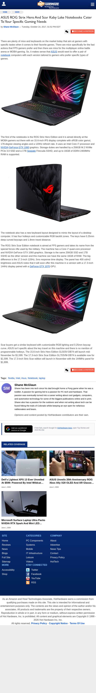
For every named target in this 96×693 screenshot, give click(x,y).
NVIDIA (4, 147)
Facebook (36, 574)
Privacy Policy (57, 557)
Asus (23, 378)
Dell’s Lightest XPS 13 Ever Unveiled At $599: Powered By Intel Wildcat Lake (22, 481)
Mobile (29, 549)
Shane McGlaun (25, 384)
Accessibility (8, 570)
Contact (54, 553)
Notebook (33, 378)
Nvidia (11, 378)
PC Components (34, 540)
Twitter (34, 570)
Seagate (31, 151)
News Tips (55, 549)
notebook (5, 55)
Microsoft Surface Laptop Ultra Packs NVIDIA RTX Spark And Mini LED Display (23, 522)
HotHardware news (64, 428)
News (17, 12)
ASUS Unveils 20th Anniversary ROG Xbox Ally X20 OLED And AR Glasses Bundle (71, 481)
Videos (29, 561)
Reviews (6, 545)
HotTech (54, 561)
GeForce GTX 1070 (40, 266)
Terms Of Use (77, 623)
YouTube (35, 578)
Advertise (55, 545)
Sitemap (6, 561)
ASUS (54, 51)
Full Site (6, 557)
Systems (30, 545)
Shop (4, 574)
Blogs (5, 553)
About (53, 540)
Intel (18, 378)
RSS (33, 582)
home (5, 12)
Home (5, 540)
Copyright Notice (58, 623)
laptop (42, 378)
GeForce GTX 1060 (19, 147)
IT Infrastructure (34, 553)
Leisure (30, 557)
